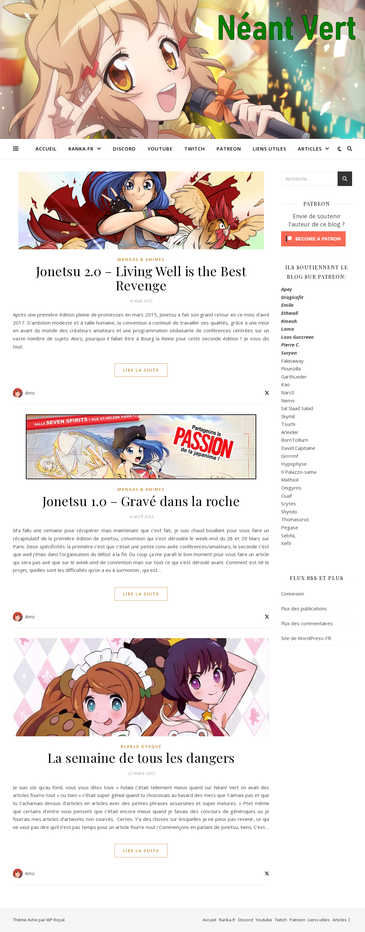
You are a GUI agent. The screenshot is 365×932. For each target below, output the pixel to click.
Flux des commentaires (307, 623)
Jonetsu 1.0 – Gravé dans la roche (141, 500)
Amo (30, 393)
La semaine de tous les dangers (141, 757)
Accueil (46, 148)
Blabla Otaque (141, 746)
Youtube (160, 148)
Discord (124, 148)
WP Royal (55, 920)
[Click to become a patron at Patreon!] (316, 238)
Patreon (229, 148)
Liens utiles (269, 148)
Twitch (194, 148)
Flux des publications (304, 608)
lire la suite (141, 370)
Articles (310, 148)
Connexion (292, 593)
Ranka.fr (81, 148)
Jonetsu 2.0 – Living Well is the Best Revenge (141, 278)
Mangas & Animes (141, 259)
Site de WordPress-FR (306, 638)
